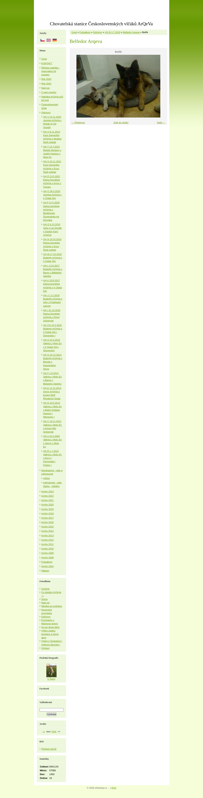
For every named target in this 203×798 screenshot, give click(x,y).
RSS (113, 788)
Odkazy (45, 570)
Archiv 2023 (47, 491)
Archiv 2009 (47, 553)
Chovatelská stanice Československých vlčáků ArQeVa (101, 23)
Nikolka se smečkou (51, 606)
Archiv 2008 (47, 557)
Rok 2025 (46, 79)
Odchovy (97, 32)
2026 (54, 731)
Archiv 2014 (47, 531)
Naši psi (45, 88)
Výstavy (45, 648)
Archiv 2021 (47, 500)
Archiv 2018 (47, 513)
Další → (161, 122)
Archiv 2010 (47, 548)
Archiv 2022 (47, 496)
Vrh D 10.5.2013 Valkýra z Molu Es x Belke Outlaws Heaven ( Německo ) (52, 410)
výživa (46, 478)
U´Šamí (51, 679)
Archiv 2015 (47, 526)
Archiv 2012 (47, 540)
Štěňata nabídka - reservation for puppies (50, 71)
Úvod (74, 32)
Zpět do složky (121, 122)
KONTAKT (46, 63)
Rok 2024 (46, 83)
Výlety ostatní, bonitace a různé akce (50, 634)
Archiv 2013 (47, 535)
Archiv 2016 (47, 522)
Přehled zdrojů (49, 749)
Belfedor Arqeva (131, 32)
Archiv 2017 (47, 518)
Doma (44, 599)
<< (43, 731)
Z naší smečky (49, 92)
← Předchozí (78, 122)
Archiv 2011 (47, 544)
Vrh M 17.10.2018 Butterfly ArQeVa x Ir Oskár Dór (52, 258)
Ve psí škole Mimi (50, 627)
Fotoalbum (85, 32)
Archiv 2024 (47, 566)
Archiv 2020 (47, 504)
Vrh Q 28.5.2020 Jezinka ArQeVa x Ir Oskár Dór (52, 195)
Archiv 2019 (47, 509)
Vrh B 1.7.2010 (112, 32)
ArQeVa (45, 588)
